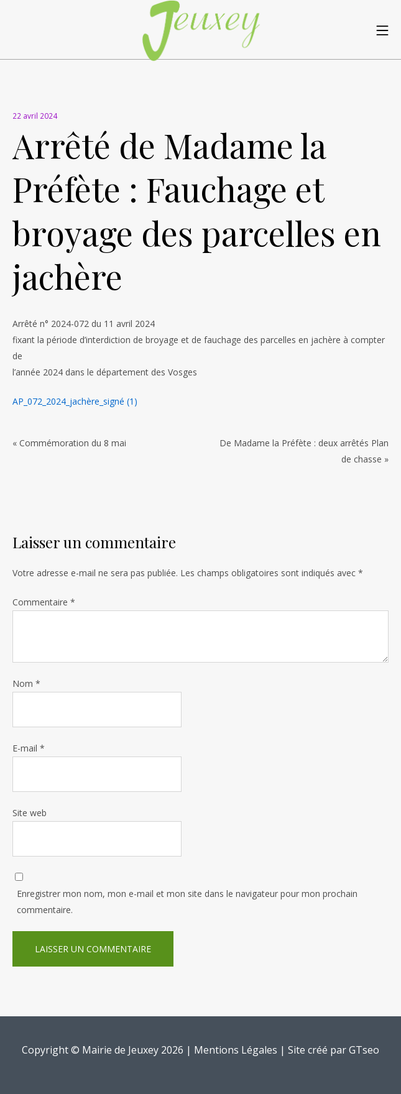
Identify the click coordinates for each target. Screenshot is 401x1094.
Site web (29, 813)
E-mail (28, 748)
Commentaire (43, 602)
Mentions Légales (235, 1050)
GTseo (364, 1050)
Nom (26, 683)
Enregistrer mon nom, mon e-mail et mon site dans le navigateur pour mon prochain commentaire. (187, 902)
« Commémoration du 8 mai (69, 443)
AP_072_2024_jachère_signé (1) (74, 401)
